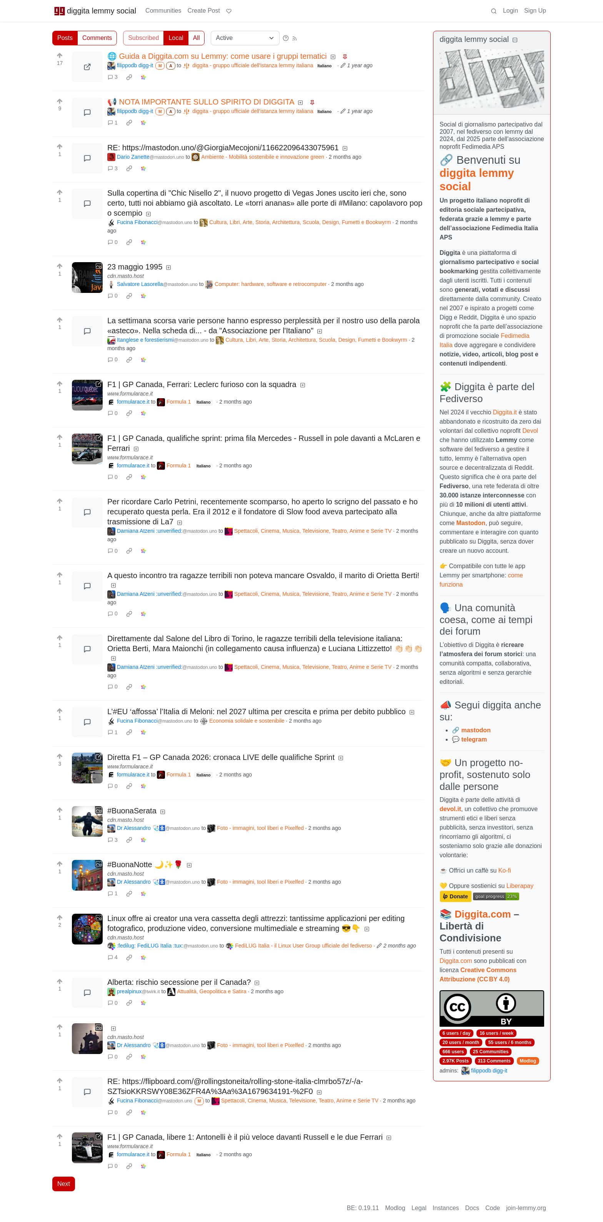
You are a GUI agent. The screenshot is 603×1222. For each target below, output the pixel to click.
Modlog (528, 1061)
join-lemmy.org (526, 1208)
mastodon (475, 730)
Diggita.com (483, 914)
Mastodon (471, 523)
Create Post (203, 10)
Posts (65, 38)
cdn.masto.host (125, 276)
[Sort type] (245, 38)
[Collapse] (515, 40)
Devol (530, 430)
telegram (474, 739)
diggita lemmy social (95, 11)
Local (175, 38)
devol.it (450, 809)
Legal (418, 1208)
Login (510, 10)
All (196, 38)
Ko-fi (504, 870)
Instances (446, 1208)
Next (63, 1183)
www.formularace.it (130, 394)
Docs (472, 1208)
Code (492, 1208)
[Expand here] (87, 277)
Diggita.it (505, 412)
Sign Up (535, 10)
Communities (163, 10)
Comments (97, 38)
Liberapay (519, 886)
